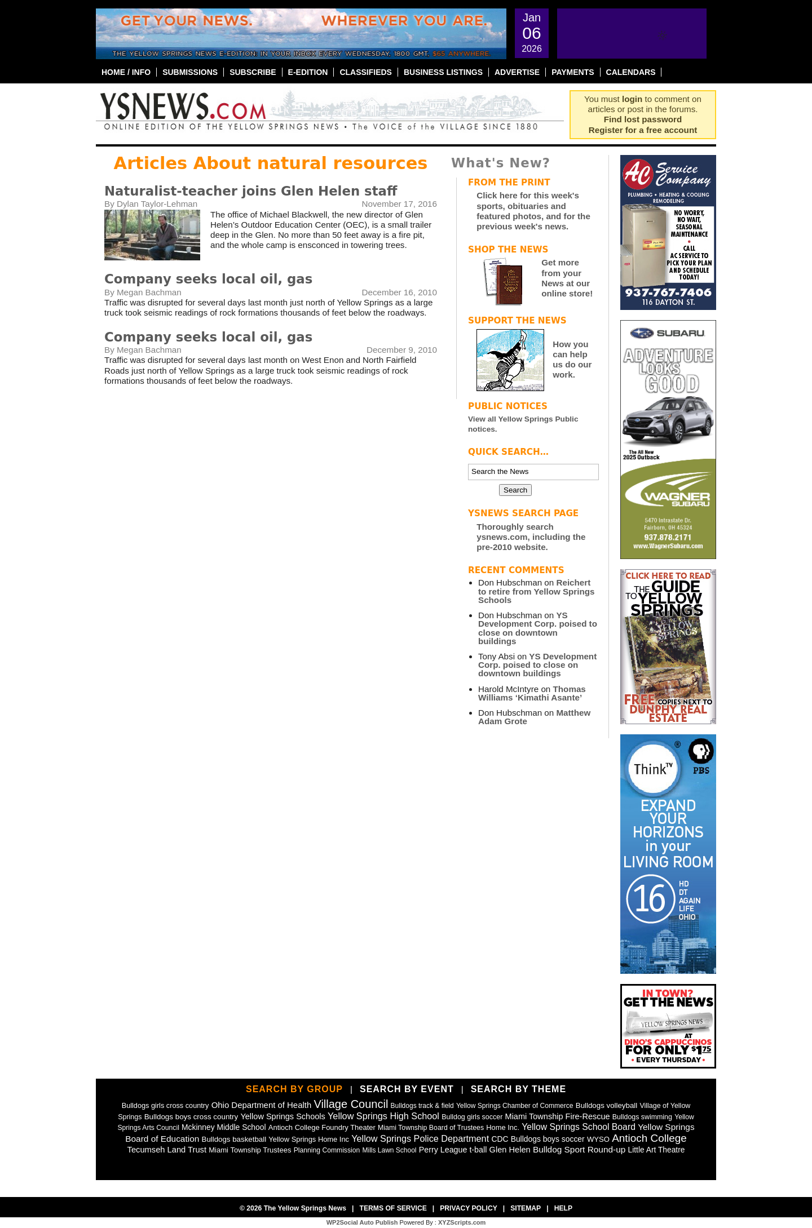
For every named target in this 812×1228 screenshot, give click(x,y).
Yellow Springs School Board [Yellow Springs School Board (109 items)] (579, 1127)
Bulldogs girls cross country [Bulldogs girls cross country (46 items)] (165, 1105)
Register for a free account (643, 130)
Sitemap (525, 1208)
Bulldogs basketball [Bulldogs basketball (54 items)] (234, 1139)
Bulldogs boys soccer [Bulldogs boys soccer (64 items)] (548, 1138)
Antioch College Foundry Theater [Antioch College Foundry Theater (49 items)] (322, 1127)
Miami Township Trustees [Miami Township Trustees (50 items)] (250, 1150)
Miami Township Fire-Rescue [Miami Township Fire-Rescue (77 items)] (557, 1116)
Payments (572, 72)
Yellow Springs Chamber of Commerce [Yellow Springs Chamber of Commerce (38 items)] (514, 1106)
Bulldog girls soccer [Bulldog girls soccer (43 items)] (472, 1117)
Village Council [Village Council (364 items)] (351, 1104)
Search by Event (407, 1089)
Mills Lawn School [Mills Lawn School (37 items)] (389, 1150)
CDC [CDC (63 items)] (499, 1138)
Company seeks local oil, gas (208, 279)
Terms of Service (392, 1208)
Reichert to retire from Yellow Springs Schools (536, 591)
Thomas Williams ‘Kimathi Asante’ (532, 693)
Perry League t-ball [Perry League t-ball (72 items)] (453, 1149)
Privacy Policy (468, 1208)
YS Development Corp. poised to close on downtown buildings (537, 628)
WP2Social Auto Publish (362, 1222)
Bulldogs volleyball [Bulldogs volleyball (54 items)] (606, 1105)
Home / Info (126, 72)
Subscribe (253, 72)
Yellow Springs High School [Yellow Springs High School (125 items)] (383, 1116)
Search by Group (294, 1089)
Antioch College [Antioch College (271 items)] (649, 1138)
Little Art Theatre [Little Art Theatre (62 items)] (656, 1150)
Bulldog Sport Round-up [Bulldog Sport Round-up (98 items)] (579, 1149)
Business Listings (443, 72)
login (632, 99)
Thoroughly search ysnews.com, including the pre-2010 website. (530, 537)
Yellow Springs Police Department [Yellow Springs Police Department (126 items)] (420, 1138)
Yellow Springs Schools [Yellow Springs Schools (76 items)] (282, 1116)
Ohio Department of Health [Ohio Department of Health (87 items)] (261, 1105)
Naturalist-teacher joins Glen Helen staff (250, 191)
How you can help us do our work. (572, 359)
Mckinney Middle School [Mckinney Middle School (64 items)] (224, 1127)
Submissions (190, 72)
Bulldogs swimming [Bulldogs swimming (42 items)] (642, 1117)
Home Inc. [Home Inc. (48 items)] (502, 1127)
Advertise (517, 72)
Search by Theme (518, 1089)
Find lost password (643, 119)
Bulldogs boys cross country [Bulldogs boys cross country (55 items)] (191, 1116)
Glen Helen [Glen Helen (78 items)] (510, 1149)
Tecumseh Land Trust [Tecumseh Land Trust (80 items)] (166, 1149)
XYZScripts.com (462, 1222)
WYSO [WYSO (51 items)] (598, 1139)
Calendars (631, 72)
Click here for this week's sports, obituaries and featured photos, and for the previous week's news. (533, 210)
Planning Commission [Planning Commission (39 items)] (327, 1150)
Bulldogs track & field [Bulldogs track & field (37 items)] (422, 1106)
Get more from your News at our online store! (567, 278)
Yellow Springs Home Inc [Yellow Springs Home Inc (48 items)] (308, 1139)
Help (563, 1208)
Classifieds (365, 72)
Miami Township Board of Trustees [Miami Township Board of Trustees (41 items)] (431, 1128)
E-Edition (308, 72)
